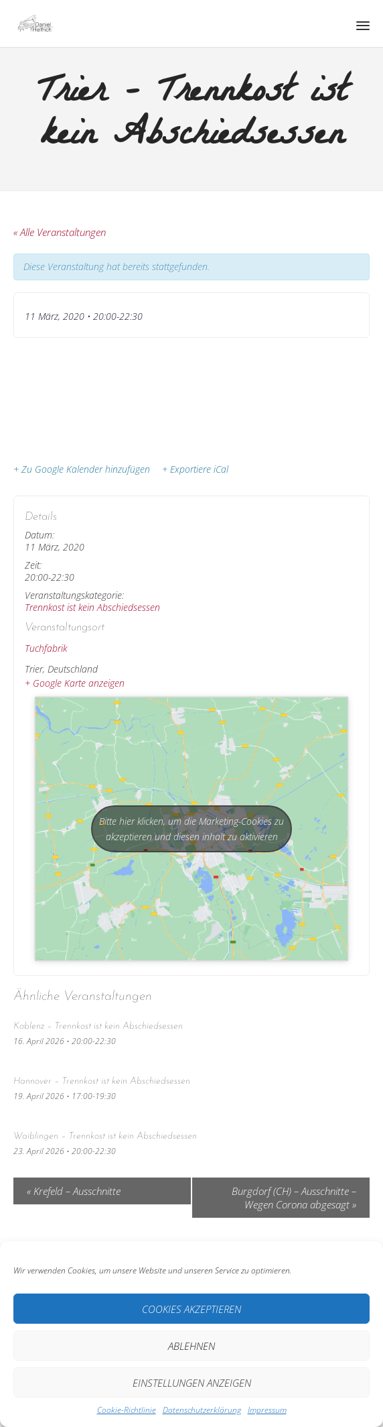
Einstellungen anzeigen (192, 1382)
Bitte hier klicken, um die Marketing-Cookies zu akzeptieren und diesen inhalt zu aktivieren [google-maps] (191, 829)
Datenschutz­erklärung (202, 1410)
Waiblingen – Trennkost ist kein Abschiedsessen (105, 1136)
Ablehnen (191, 1346)
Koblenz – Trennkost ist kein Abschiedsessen (98, 1026)
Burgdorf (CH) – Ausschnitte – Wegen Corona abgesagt (294, 1197)
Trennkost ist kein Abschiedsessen (92, 607)
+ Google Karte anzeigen (75, 683)
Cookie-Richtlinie (126, 1410)
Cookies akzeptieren (191, 1309)
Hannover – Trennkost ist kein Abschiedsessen (101, 1081)
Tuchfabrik (46, 648)
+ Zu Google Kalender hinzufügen (81, 469)
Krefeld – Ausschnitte (74, 1191)
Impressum (267, 1410)
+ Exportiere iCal (195, 469)
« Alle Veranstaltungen (59, 232)
